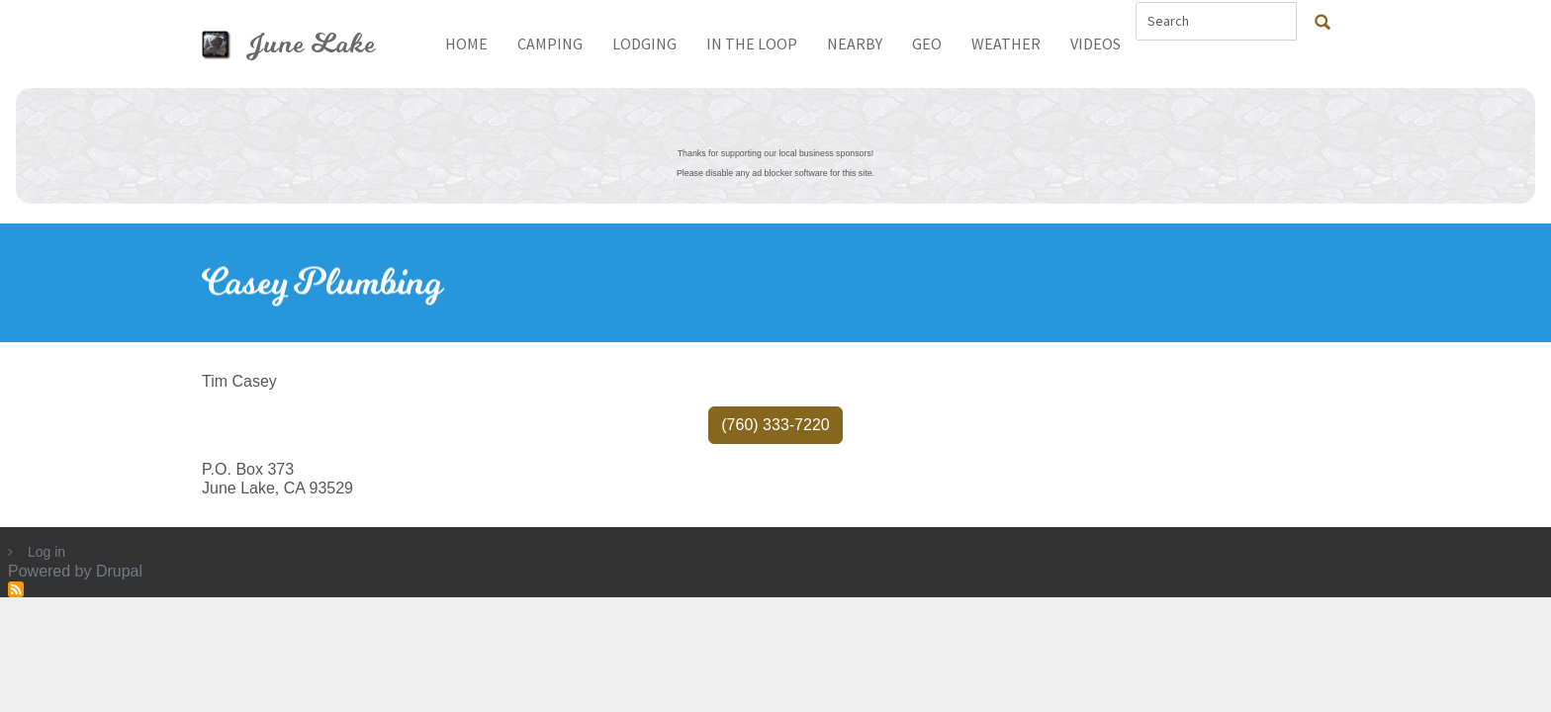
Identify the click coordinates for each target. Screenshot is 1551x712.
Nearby (854, 43)
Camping (550, 43)
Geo (927, 43)
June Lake (311, 44)
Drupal (119, 571)
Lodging (644, 43)
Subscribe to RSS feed (16, 589)
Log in (46, 552)
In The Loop (751, 43)
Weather (1006, 43)
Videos (1095, 43)
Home (466, 43)
